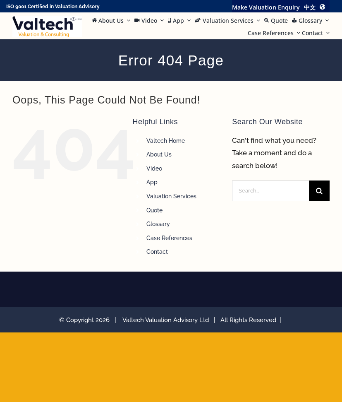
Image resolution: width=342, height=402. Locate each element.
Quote (154, 210)
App (152, 182)
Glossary (158, 224)
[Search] (319, 191)
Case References (169, 238)
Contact (157, 251)
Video (154, 168)
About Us (159, 154)
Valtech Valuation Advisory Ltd (167, 320)
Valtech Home (165, 140)
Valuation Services (171, 196)
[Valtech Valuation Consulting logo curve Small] (47, 19)
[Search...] (270, 191)
